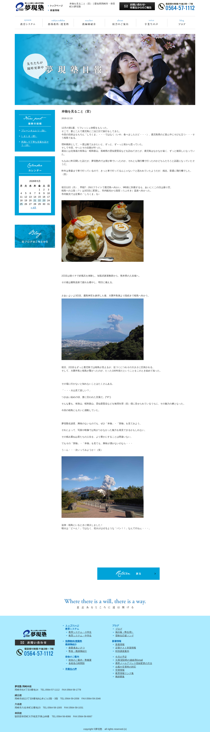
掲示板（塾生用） (124, 632)
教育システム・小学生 (80, 632)
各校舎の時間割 (77, 663)
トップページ (72, 625)
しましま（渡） (29, 136)
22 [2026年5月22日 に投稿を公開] (39, 200)
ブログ (118, 629)
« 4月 (33, 207)
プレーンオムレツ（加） (33, 130)
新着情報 (120, 644)
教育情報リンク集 (124, 673)
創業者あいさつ (77, 647)
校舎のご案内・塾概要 (80, 660)
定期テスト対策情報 (125, 647)
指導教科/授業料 (73, 641)
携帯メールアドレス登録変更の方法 (133, 663)
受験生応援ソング (124, 635)
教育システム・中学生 (80, 635)
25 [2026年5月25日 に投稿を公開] (21, 204)
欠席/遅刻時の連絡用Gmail (129, 660)
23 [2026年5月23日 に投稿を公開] (44, 200)
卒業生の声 (71, 669)
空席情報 (120, 670)
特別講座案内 (122, 651)
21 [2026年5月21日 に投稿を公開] (34, 200)
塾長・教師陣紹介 (78, 651)
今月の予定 (121, 656)
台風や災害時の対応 (125, 666)
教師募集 (120, 676)
